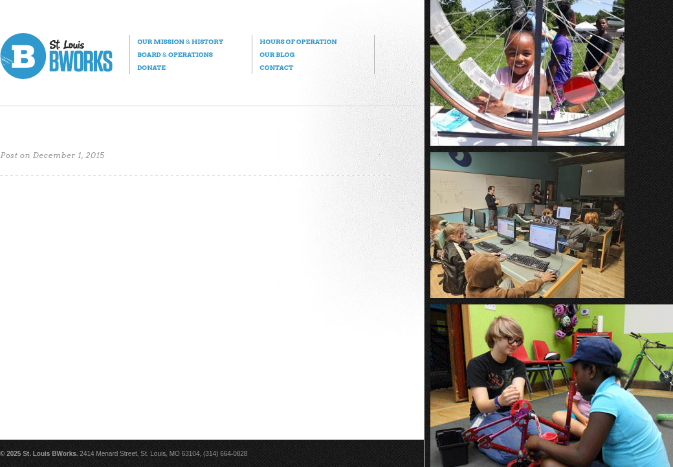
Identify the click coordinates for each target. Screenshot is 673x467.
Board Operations (175, 54)
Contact (276, 67)
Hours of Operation (297, 41)
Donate (151, 67)
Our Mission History (180, 41)
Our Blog (276, 54)
